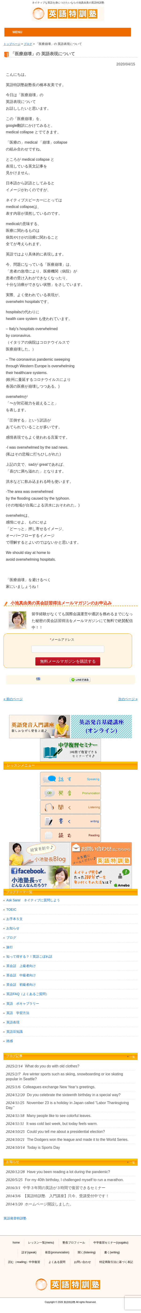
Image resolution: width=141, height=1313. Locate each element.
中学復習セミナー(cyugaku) (110, 1242)
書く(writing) (112, 1252)
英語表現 (12, 1022)
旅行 (9, 947)
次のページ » (127, 699)
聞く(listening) (87, 1252)
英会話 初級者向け (21, 984)
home (16, 1242)
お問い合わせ (82, 1262)
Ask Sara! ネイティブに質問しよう (33, 900)
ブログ (28, 43)
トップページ (12, 43)
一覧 (132, 1056)
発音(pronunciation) (57, 1252)
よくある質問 (56, 1262)
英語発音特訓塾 (15, 1218)
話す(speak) (29, 1252)
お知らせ (12, 928)
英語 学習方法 (17, 1013)
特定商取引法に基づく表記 (116, 1262)
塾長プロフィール (74, 1242)
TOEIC (11, 909)
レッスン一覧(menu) (41, 1242)
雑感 (9, 1041)
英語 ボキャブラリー (22, 1003)
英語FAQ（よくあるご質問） (27, 994)
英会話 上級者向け (21, 966)
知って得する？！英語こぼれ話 (29, 956)
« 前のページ (13, 699)
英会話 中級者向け (21, 975)
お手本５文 (14, 919)
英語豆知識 (14, 1031)
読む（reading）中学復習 (24, 1262)
